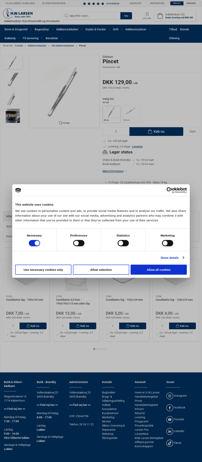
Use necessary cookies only (43, 269)
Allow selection (101, 269)
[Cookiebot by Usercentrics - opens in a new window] (169, 190)
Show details (170, 257)
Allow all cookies (159, 269)
